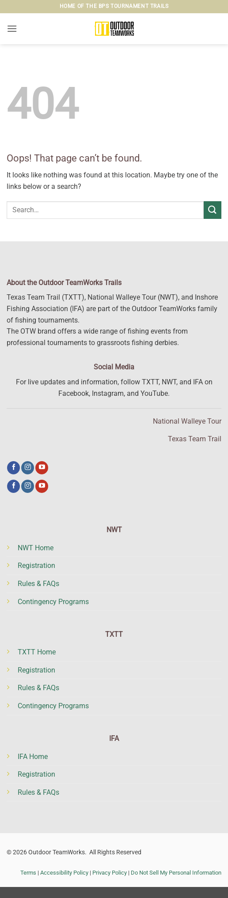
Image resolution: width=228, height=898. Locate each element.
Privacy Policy (109, 872)
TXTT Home (37, 652)
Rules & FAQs (38, 583)
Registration (36, 565)
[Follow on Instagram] (27, 467)
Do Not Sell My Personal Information (176, 872)
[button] (12, 28)
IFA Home (33, 756)
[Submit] (212, 209)
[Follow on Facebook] (13, 467)
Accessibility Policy (64, 872)
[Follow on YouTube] (41, 467)
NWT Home (35, 548)
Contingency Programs (53, 601)
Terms (28, 872)
